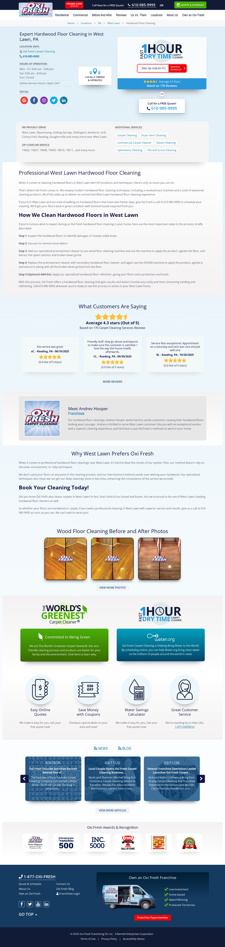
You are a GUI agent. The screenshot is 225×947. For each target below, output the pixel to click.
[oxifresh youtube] (38, 904)
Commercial (80, 15)
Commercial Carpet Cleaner (134, 143)
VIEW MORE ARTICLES (112, 810)
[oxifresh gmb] (24, 100)
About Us (172, 15)
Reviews (121, 15)
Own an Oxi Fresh (193, 15)
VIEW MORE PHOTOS (112, 587)
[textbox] (153, 68)
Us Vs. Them (138, 15)
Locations (156, 15)
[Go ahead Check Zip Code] (178, 68)
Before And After (102, 15)
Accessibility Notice (134, 938)
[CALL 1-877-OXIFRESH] (184, 689)
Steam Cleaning (166, 143)
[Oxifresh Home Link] (36, 8)
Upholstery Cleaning (129, 150)
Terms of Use (87, 938)
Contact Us (63, 884)
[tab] (101, 748)
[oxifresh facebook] (34, 100)
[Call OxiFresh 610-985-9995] (142, 5)
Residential (62, 15)
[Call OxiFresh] (162, 108)
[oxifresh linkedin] (63, 100)
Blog (124, 748)
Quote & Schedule (30, 884)
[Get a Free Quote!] (40, 689)
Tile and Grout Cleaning (161, 150)
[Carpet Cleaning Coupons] (88, 689)
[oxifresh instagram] (44, 100)
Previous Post (24, 779)
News (101, 748)
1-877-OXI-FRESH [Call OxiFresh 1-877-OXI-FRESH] (37, 876)
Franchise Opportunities (152, 917)
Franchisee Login (68, 893)
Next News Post (201, 779)
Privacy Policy (109, 938)
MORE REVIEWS (112, 381)
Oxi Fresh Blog (65, 889)
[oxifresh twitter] (54, 100)
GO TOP (28, 914)
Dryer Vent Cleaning (153, 135)
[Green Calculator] (136, 689)
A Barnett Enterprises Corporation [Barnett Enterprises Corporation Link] (134, 933)
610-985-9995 (31, 56)
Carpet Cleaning (127, 135)
